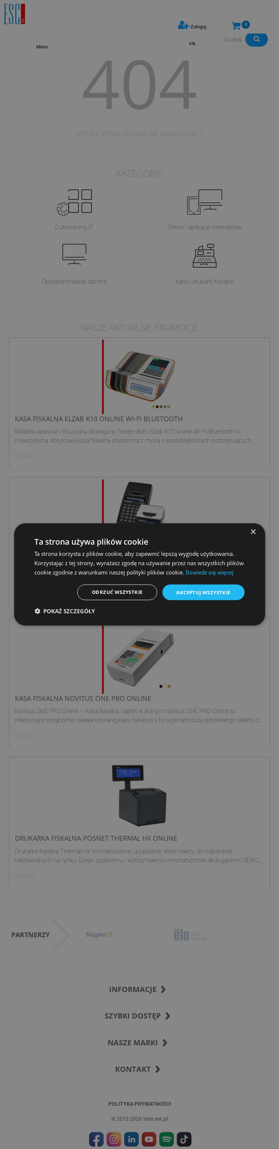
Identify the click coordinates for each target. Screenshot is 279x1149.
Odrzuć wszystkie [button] (110, 592)
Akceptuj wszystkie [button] (200, 592)
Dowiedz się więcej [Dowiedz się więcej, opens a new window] (209, 572)
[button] (64, 611)
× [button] (253, 531)
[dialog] (139, 574)
